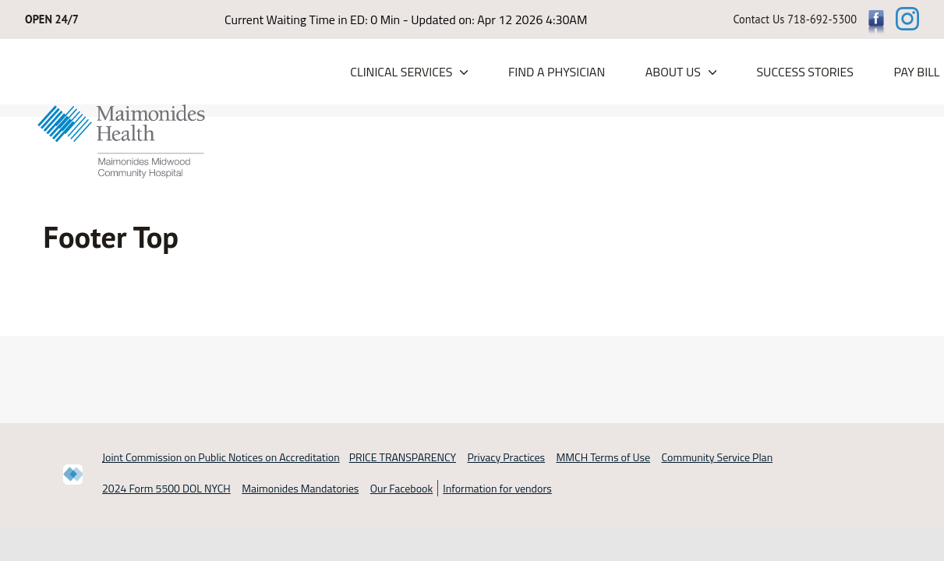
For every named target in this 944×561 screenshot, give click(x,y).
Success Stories (805, 71)
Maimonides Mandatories (300, 488)
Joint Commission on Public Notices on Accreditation (221, 457)
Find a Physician (556, 71)
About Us (673, 71)
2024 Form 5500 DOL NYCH (166, 488)
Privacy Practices (506, 457)
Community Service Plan (717, 457)
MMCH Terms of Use (604, 457)
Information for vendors (497, 488)
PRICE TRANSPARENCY (402, 457)
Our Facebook (401, 488)
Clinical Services (401, 71)
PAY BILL (916, 71)
